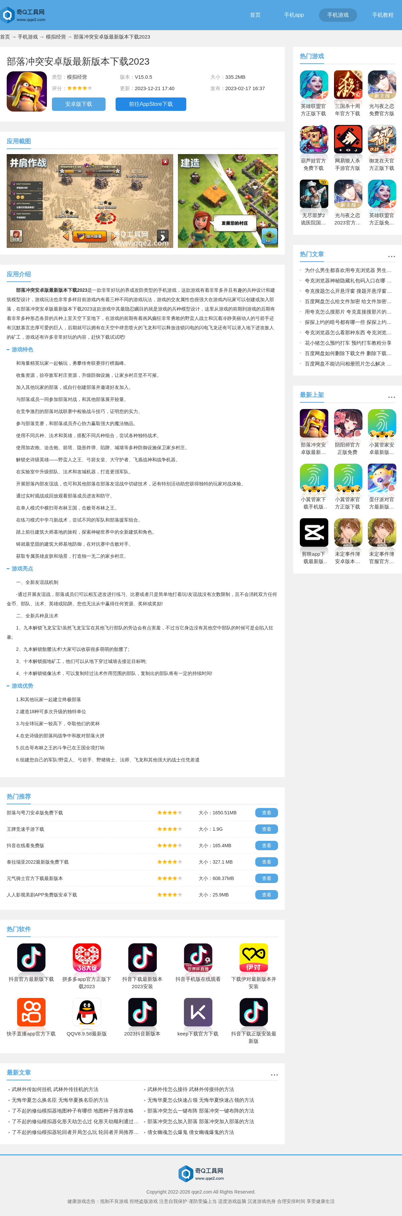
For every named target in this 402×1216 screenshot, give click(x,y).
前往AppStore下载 (151, 104)
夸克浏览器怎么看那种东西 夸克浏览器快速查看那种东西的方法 (350, 332)
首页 (255, 15)
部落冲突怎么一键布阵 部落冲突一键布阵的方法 (200, 1110)
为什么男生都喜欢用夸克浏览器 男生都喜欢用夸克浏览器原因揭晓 (350, 270)
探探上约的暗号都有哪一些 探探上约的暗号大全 (350, 322)
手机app (294, 15)
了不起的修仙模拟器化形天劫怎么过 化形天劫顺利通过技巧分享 (77, 1121)
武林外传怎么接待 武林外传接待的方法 (190, 1089)
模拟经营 (56, 37)
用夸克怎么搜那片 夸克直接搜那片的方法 (350, 312)
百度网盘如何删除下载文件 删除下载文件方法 (350, 353)
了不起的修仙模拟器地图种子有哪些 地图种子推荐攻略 (73, 1110)
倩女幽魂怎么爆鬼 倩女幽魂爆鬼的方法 (190, 1132)
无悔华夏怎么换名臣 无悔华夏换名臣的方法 (60, 1100)
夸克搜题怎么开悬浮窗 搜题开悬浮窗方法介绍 (350, 291)
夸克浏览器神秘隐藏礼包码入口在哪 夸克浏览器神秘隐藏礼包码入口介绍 (350, 280)
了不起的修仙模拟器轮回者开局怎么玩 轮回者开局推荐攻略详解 (77, 1132)
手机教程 (383, 15)
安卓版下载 (78, 104)
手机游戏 (338, 15)
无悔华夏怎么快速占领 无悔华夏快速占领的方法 (200, 1100)
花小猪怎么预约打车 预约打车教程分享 (348, 343)
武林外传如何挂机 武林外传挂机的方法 (55, 1089)
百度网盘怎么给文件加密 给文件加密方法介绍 (350, 301)
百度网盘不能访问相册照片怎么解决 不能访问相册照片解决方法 (350, 363)
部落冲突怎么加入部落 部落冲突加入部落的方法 (200, 1121)
